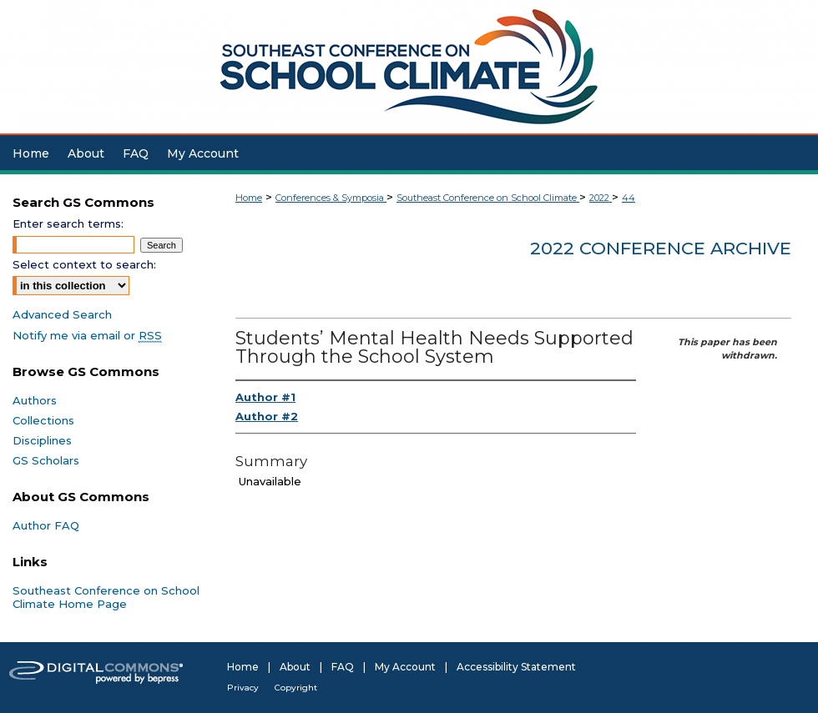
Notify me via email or (87, 335)
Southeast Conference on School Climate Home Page (106, 597)
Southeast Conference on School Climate (487, 197)
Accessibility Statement (516, 666)
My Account (405, 666)
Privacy (243, 687)
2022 (600, 197)
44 (628, 197)
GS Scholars (46, 460)
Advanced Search (62, 314)
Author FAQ (46, 525)
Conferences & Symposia (330, 197)
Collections (43, 420)
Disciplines (42, 440)
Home (248, 197)
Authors (35, 400)
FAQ (342, 666)
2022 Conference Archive (660, 248)
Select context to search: (84, 264)
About (295, 666)
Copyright (296, 687)
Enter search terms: (68, 223)
